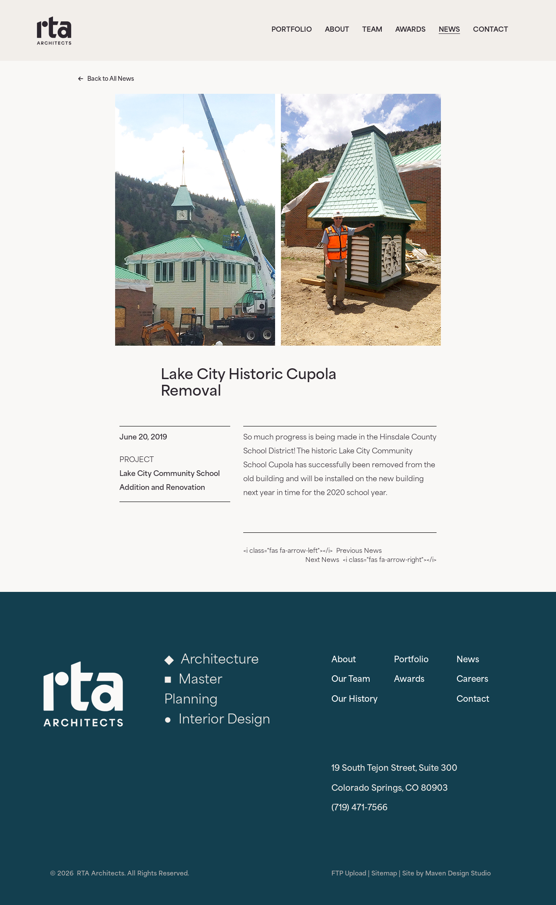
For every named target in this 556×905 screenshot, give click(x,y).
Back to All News (110, 79)
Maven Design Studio (458, 874)
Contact (490, 30)
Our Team (350, 680)
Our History (354, 700)
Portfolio (291, 30)
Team (372, 30)
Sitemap (384, 874)
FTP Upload (348, 874)
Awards (410, 30)
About (337, 30)
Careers (472, 680)
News (449, 30)
